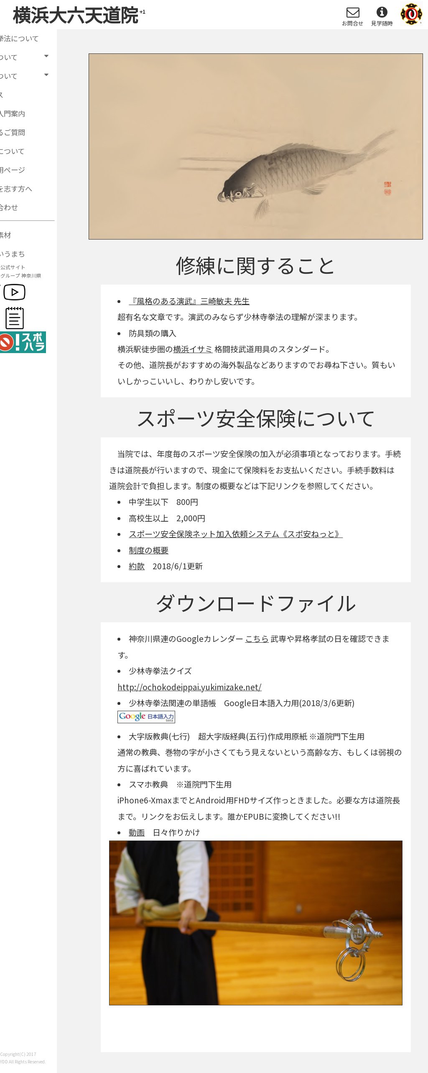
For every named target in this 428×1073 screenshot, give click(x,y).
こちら (257, 638)
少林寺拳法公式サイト (27, 269)
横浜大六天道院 (79, 14)
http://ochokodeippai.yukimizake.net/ (189, 687)
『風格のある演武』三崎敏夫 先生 (189, 301)
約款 (137, 566)
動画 (137, 832)
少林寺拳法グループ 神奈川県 (35, 277)
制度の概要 (148, 550)
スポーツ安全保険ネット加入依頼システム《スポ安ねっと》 (236, 534)
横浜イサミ (193, 349)
